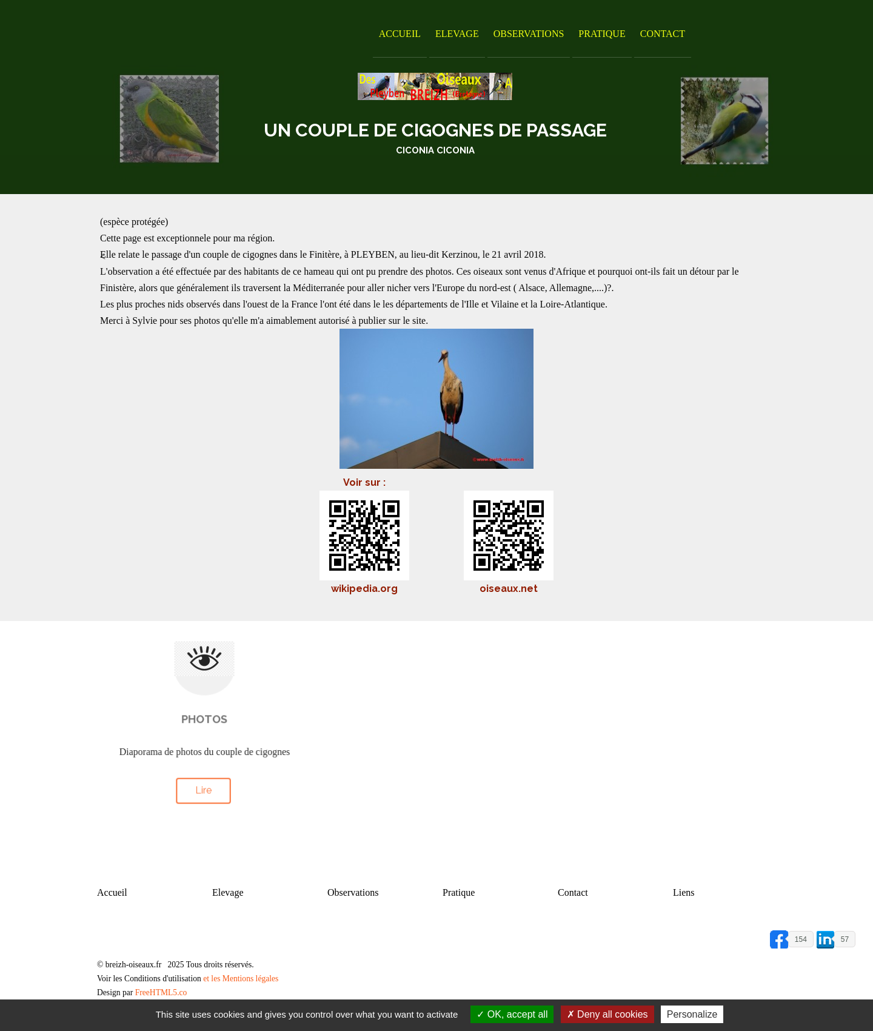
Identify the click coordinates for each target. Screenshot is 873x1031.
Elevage (457, 34)
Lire (203, 790)
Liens (684, 892)
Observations (528, 34)
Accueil (400, 34)
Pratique (601, 34)
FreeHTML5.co (161, 992)
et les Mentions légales (240, 978)
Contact (662, 34)
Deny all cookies (607, 1014)
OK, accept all (512, 1014)
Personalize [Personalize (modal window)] (692, 1014)
